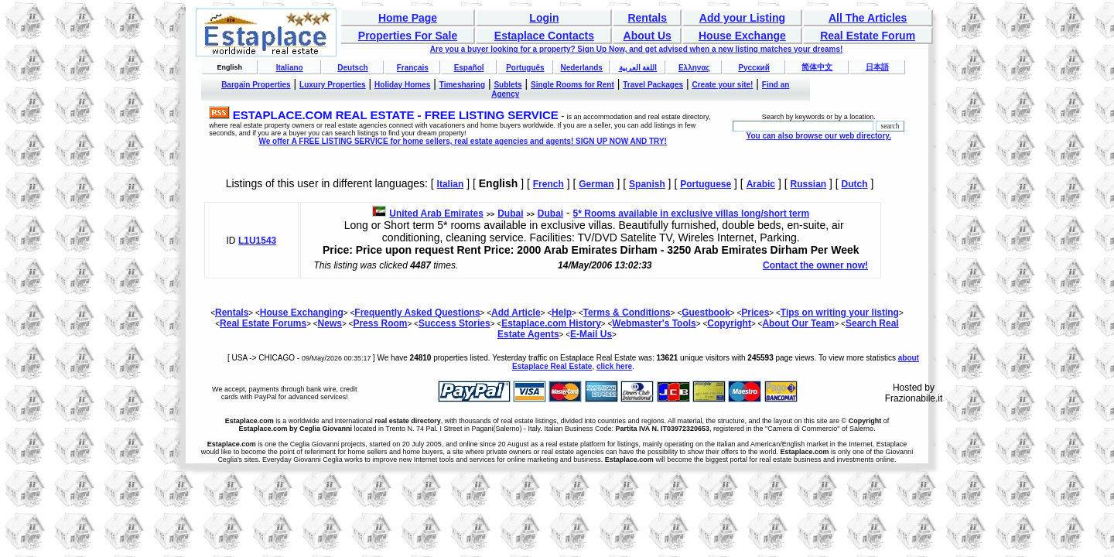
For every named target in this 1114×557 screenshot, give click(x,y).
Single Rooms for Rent (572, 84)
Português (525, 67)
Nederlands (581, 67)
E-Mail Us (591, 334)
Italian (450, 184)
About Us (647, 35)
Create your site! (722, 84)
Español (469, 67)
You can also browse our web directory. (818, 136)
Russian (808, 184)
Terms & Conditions (627, 312)
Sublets (507, 84)
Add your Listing (742, 18)
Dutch (855, 184)
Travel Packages (653, 84)
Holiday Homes (402, 84)
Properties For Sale (407, 35)
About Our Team (798, 323)
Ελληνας (694, 67)
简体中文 (816, 67)
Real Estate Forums (263, 323)
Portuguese (705, 184)
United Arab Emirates (436, 213)
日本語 (877, 67)
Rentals (647, 18)
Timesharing (462, 84)
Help (562, 312)
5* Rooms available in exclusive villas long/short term (691, 213)
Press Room (380, 323)
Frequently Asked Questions (417, 312)
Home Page (407, 18)
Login (544, 18)
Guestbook (706, 312)
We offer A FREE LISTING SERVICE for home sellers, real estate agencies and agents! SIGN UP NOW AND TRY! (462, 141)
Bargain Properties (255, 84)
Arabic (761, 184)
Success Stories (454, 323)
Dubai (510, 213)
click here (614, 366)
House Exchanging (301, 312)
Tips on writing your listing (840, 312)
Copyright (729, 323)
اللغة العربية (638, 67)
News (330, 323)
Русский (753, 67)
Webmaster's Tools (653, 323)
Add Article (516, 312)
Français (413, 67)
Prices (755, 312)
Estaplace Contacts (544, 35)
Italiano (289, 67)
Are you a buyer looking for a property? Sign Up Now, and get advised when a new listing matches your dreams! (636, 49)
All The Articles (868, 18)
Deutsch (352, 67)
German (596, 184)
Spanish (647, 184)
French (548, 184)
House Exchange (742, 35)
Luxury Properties (332, 84)
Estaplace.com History (551, 323)
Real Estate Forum (867, 35)
